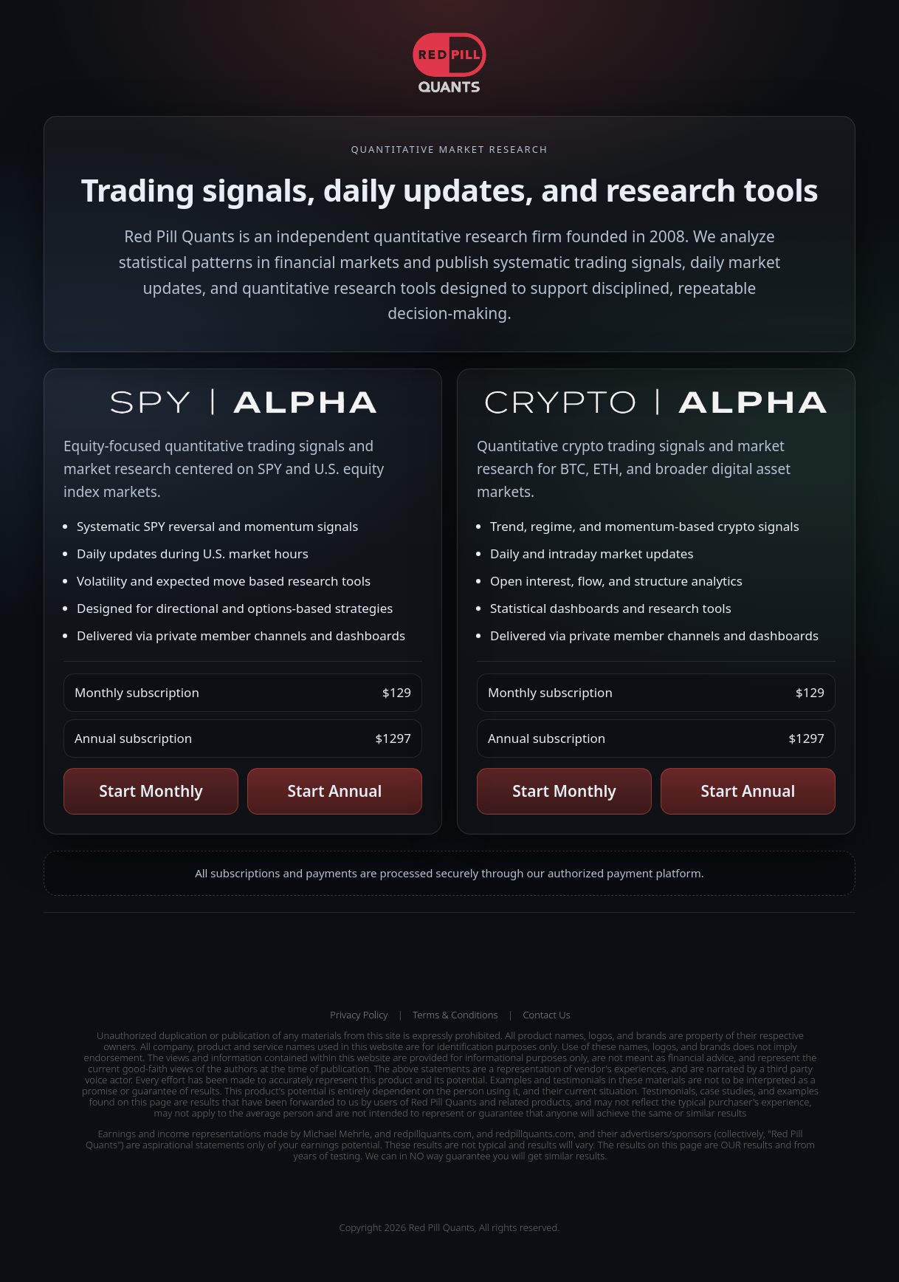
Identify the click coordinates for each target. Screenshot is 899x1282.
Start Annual (335, 791)
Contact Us (546, 1014)
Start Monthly (151, 791)
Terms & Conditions (455, 1014)
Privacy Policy (359, 1014)
